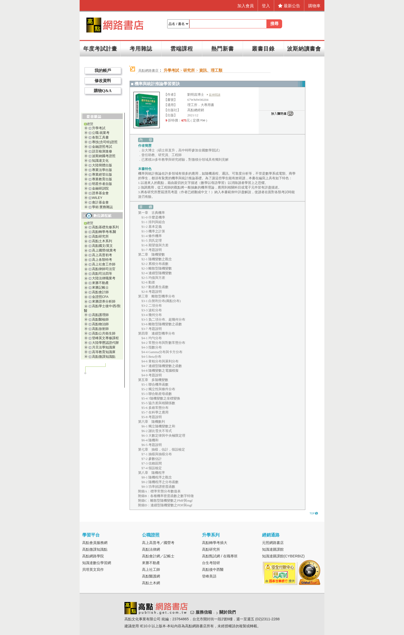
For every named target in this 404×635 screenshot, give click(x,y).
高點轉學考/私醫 (104, 232)
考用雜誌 (141, 49)
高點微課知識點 (103, 357)
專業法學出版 (102, 170)
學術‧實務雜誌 (102, 207)
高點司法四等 (102, 273)
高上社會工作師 (103, 264)
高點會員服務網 (94, 543)
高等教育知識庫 (103, 352)
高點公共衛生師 (103, 333)
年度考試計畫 (100, 49)
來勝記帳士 (100, 287)
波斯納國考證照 (103, 156)
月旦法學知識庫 (103, 347)
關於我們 (227, 612)
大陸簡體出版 (102, 165)
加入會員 (245, 6)
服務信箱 (204, 612)
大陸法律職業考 (103, 278)
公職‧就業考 (101, 133)
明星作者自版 (102, 184)
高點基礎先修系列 (105, 227)
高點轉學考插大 (214, 543)
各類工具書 (100, 137)
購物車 (314, 6)
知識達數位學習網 (96, 563)
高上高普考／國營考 (158, 543)
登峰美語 (209, 576)
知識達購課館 (273, 549)
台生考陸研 (211, 563)
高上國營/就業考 (104, 250)
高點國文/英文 (102, 246)
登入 (266, 6)
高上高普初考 (102, 255)
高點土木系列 (102, 241)
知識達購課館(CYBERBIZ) (283, 556)
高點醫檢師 (100, 319)
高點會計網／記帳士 (158, 556)
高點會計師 (100, 292)
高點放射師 (100, 329)
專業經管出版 (102, 174)
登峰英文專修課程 (105, 338)
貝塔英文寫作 (93, 569)
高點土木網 (151, 583)
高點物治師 (100, 324)
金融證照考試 (102, 147)
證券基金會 (100, 193)
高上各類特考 (102, 260)
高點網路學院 (93, 556)
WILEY (97, 198)
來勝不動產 (100, 283)
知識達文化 (100, 160)
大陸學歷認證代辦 (105, 343)
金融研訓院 (100, 188)
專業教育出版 (102, 179)
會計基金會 (100, 202)
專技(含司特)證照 (105, 142)
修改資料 (103, 80)
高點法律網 (151, 549)
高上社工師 (151, 569)
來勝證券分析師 (103, 301)
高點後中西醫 (213, 569)
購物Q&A (103, 90)
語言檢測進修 (102, 151)
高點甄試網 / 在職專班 (220, 556)
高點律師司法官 (103, 269)
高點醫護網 (151, 576)
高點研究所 (100, 236)
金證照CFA (100, 297)
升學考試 (98, 128)
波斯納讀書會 (304, 49)
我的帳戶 (103, 70)
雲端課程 (181, 49)
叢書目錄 (263, 49)
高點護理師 (100, 315)
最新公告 (289, 6)
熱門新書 (222, 49)
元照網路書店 (273, 543)
